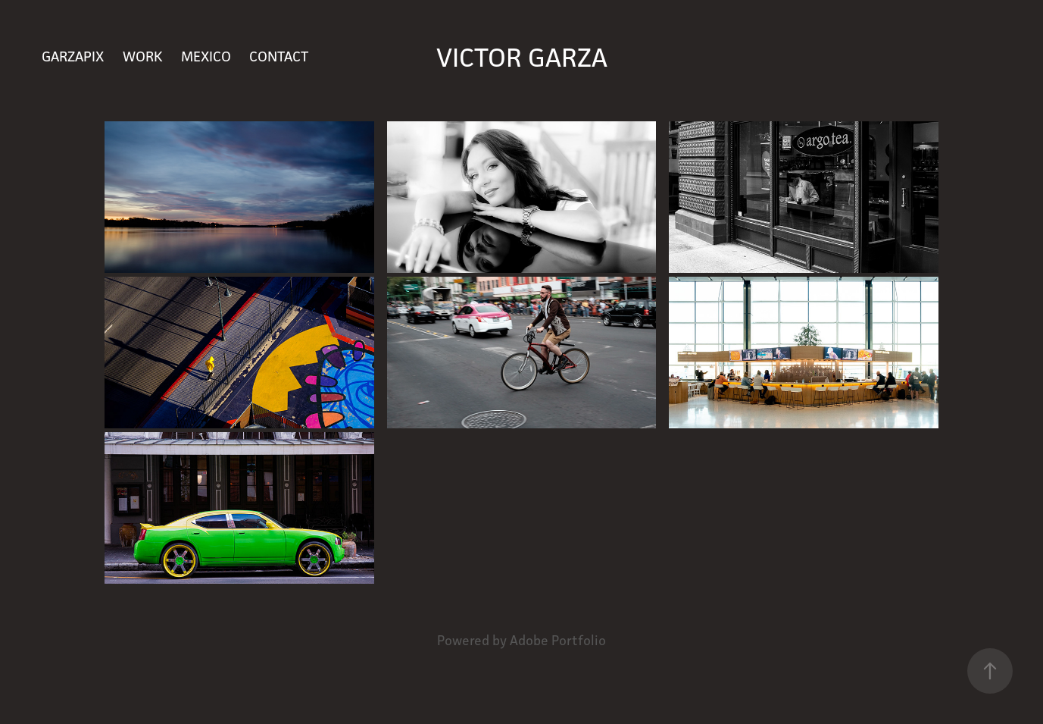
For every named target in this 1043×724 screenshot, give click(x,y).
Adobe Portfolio (558, 640)
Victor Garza (521, 57)
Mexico (206, 56)
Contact (278, 56)
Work (143, 56)
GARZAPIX (73, 56)
